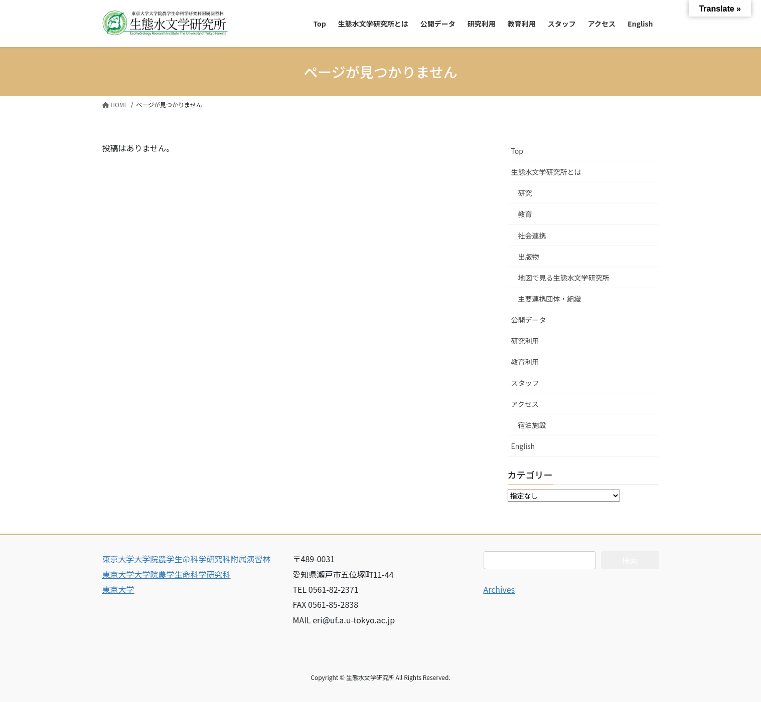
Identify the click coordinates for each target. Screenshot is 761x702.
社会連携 (532, 235)
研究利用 (525, 341)
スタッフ (525, 383)
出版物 (528, 257)
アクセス (525, 404)
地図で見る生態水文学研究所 (564, 278)
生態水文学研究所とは (546, 172)
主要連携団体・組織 (549, 299)
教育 (525, 214)
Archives (499, 589)
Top (517, 151)
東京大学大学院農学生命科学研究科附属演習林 (186, 559)
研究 (525, 193)
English (523, 446)
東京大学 (118, 589)
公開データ (528, 320)
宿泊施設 (532, 425)
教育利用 (525, 362)
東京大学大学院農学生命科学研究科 (166, 574)
